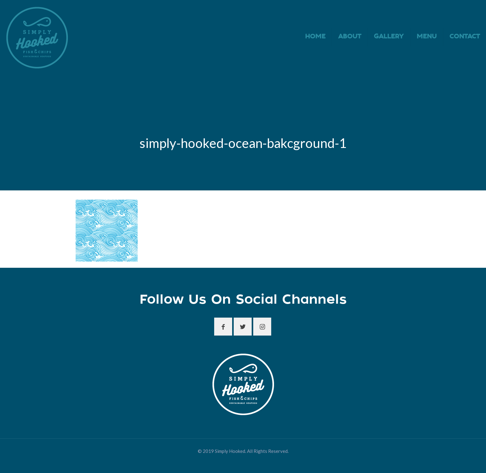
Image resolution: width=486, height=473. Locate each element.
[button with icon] (223, 327)
